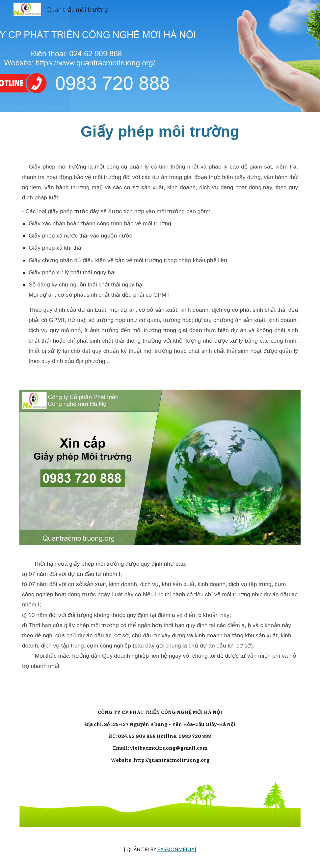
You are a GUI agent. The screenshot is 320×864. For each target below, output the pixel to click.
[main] (160, 131)
